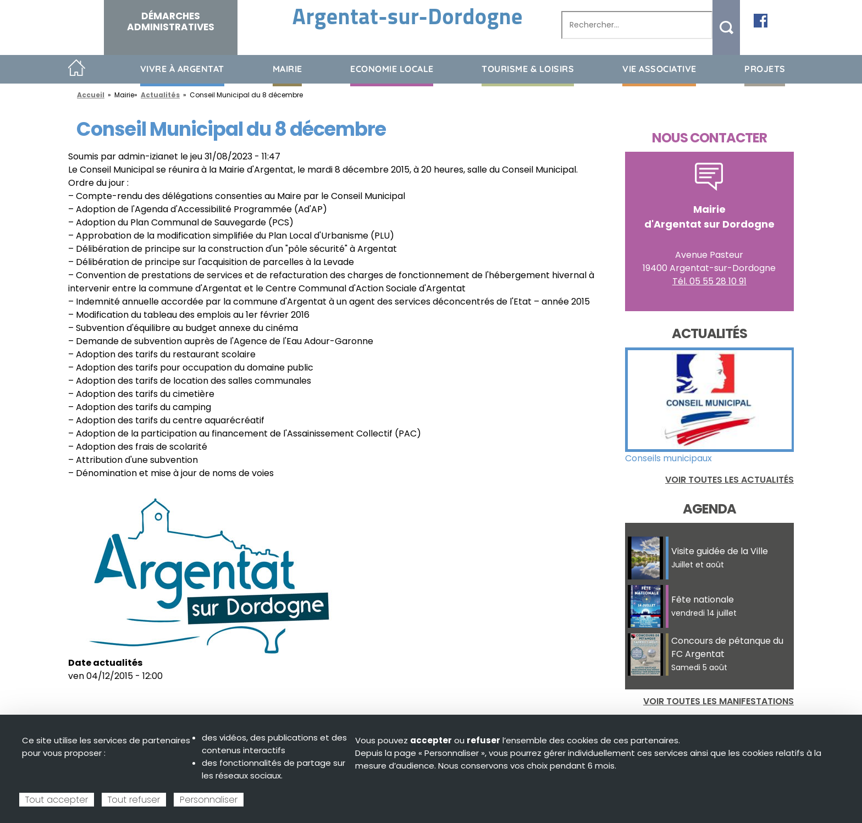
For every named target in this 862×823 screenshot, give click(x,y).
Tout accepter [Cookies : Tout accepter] (56, 799)
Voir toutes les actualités (729, 479)
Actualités (160, 95)
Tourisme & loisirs (528, 68)
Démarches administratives (170, 21)
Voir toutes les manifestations (718, 701)
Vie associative (659, 68)
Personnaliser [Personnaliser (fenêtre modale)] (208, 799)
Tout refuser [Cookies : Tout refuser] (134, 799)
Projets (765, 68)
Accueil (76, 68)
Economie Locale (392, 68)
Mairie (287, 68)
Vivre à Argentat (182, 68)
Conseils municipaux (668, 458)
